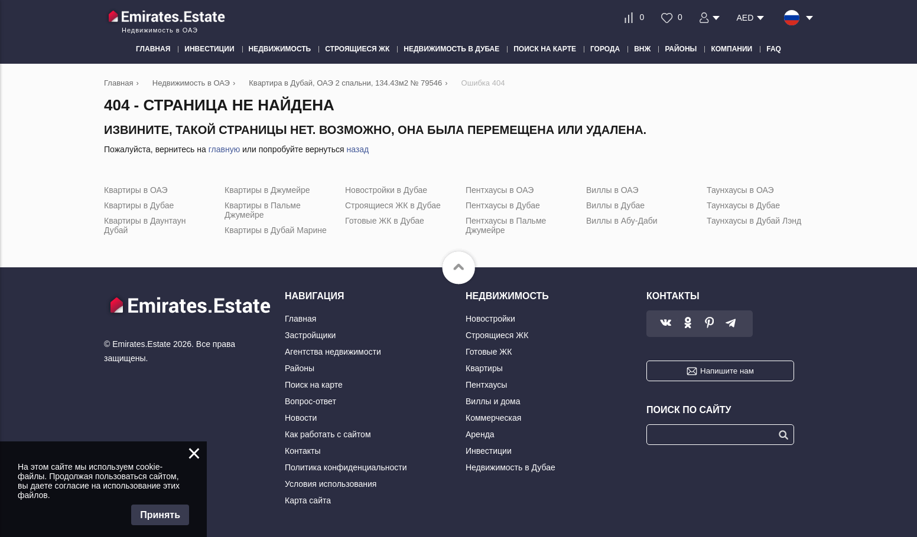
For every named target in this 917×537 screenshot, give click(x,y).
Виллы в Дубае (615, 205)
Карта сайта (308, 500)
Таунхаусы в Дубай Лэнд (754, 220)
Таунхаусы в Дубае (743, 205)
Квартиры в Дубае (139, 205)
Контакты (302, 451)
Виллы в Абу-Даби (622, 220)
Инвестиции (489, 451)
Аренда (480, 434)
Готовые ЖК (489, 351)
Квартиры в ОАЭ (136, 190)
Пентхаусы (486, 384)
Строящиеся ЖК (497, 335)
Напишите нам (727, 370)
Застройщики (310, 335)
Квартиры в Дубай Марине (276, 230)
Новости (301, 418)
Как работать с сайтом (328, 434)
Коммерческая (493, 418)
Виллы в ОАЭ (612, 190)
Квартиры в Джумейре (267, 190)
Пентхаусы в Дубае (503, 205)
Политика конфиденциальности (346, 467)
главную (224, 149)
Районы (299, 368)
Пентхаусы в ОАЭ (500, 190)
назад (357, 149)
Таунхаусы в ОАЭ (740, 190)
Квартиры (484, 368)
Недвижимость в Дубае (510, 467)
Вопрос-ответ (310, 401)
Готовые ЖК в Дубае (384, 220)
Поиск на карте (314, 384)
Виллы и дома (493, 401)
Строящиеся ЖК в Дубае (393, 205)
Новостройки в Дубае (386, 190)
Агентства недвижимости (333, 351)
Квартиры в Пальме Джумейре (263, 210)
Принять (160, 515)
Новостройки (490, 318)
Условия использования (330, 484)
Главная (300, 318)
